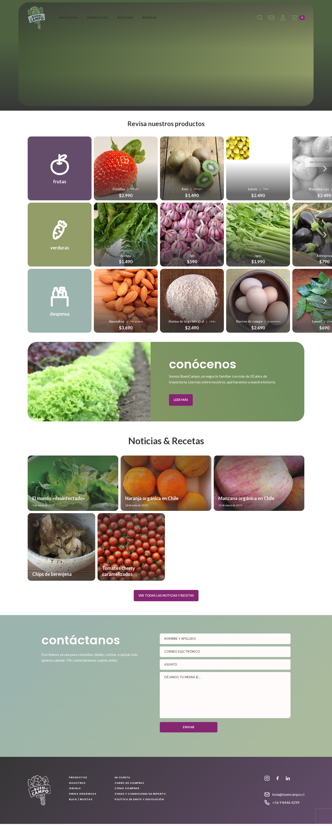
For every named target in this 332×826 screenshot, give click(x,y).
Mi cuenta (282, 18)
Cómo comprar (127, 790)
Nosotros (70, 17)
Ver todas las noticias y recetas (166, 597)
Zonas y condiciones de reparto (140, 796)
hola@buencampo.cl (288, 796)
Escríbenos (270, 18)
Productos (100, 17)
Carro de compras (129, 785)
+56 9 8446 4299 (285, 804)
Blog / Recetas (80, 801)
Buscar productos (258, 18)
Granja (75, 790)
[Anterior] (325, 168)
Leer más (181, 402)
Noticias (130, 17)
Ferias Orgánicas (82, 796)
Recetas (156, 17)
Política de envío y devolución (139, 801)
